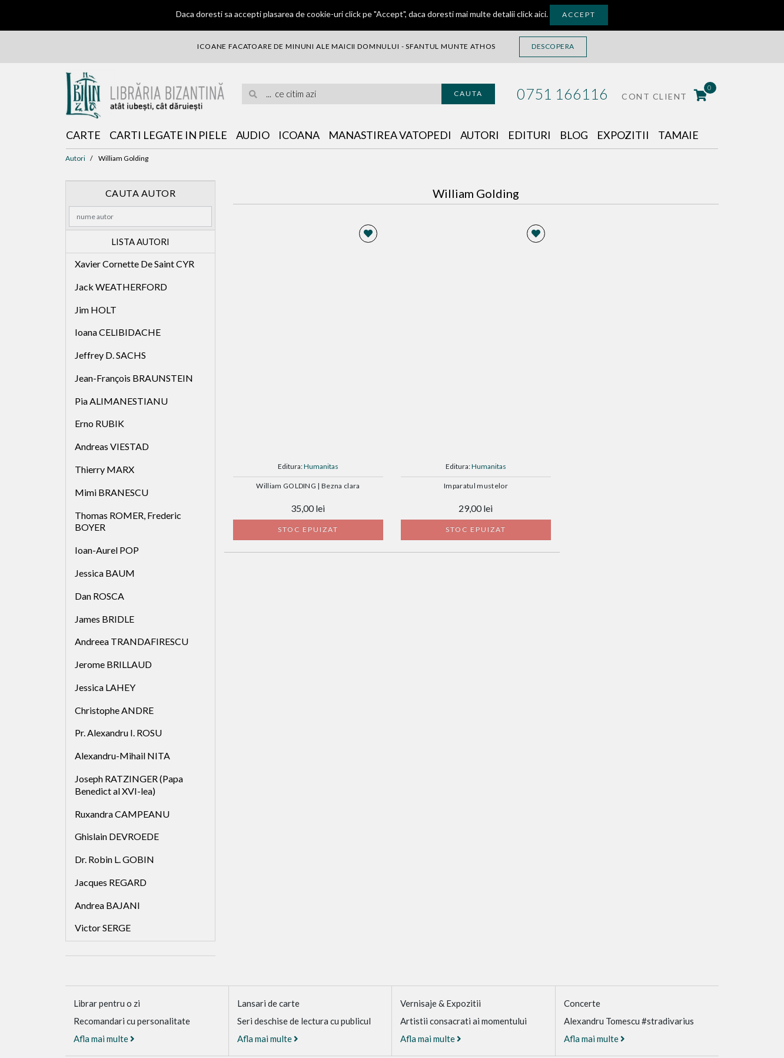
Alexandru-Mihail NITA (122, 755)
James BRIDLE (104, 618)
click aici (531, 14)
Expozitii (623, 134)
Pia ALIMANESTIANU (121, 400)
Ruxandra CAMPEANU (122, 813)
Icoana (299, 134)
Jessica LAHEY (105, 687)
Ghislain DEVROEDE (117, 836)
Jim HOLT (96, 309)
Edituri (529, 134)
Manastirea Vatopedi (389, 134)
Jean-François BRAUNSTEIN (134, 377)
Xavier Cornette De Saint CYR (134, 263)
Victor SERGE (103, 927)
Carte (83, 134)
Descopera (552, 46)
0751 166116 (562, 94)
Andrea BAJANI (107, 905)
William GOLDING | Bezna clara (308, 486)
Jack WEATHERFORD (121, 286)
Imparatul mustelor (476, 486)
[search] (341, 94)
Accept (579, 14)
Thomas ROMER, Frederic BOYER (128, 521)
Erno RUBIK (99, 423)
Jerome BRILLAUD (113, 664)
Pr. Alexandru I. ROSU (118, 732)
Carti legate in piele (168, 134)
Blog (574, 134)
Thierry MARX (104, 469)
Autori (479, 134)
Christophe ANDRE (114, 710)
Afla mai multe (104, 1038)
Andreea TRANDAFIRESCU (131, 641)
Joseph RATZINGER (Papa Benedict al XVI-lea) (129, 784)
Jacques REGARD (111, 882)
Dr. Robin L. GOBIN (114, 859)
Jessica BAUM (105, 572)
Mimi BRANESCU (111, 492)
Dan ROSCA (99, 595)
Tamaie (678, 134)
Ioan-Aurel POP (107, 550)
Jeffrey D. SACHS (110, 355)
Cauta (468, 93)
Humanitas (321, 466)
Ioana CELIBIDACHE (118, 332)
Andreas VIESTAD (112, 446)
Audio (253, 134)
